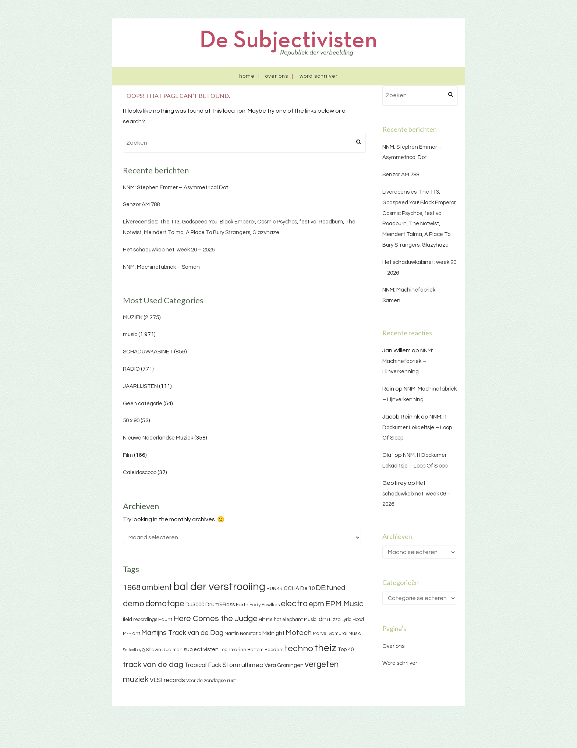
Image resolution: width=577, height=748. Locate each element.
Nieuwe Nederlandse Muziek (158, 438)
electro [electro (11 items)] (294, 603)
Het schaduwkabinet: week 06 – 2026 (416, 493)
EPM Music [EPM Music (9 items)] (344, 604)
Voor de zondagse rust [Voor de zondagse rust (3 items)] (211, 680)
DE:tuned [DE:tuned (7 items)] (330, 588)
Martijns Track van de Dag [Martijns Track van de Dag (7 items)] (182, 632)
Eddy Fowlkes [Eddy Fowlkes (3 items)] (264, 604)
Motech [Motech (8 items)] (299, 632)
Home (247, 76)
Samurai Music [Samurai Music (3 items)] (345, 633)
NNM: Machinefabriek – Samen (161, 267)
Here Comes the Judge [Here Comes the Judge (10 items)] (215, 618)
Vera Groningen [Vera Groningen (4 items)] (284, 665)
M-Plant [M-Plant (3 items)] (131, 633)
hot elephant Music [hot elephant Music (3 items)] (295, 619)
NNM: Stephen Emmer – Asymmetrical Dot (175, 187)
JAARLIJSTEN (140, 386)
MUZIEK (132, 317)
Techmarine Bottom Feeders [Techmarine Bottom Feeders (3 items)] (251, 649)
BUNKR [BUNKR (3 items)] (274, 588)
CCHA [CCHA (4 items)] (291, 588)
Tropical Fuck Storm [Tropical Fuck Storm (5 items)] (212, 665)
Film (128, 455)
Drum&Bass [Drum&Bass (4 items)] (220, 604)
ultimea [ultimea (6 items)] (252, 664)
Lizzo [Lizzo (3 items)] (334, 619)
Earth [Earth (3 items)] (242, 604)
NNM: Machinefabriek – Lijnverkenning (407, 361)
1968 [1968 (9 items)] (132, 588)
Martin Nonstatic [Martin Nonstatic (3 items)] (242, 633)
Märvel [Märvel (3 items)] (320, 633)
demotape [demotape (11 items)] (164, 603)
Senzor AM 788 (141, 204)
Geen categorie (142, 403)
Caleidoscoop (139, 472)
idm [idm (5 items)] (323, 619)
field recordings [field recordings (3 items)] (140, 619)
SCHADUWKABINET (148, 351)
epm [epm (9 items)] (316, 604)
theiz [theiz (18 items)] (325, 648)
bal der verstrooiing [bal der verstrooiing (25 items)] (219, 586)
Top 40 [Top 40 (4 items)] (345, 649)
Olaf (387, 455)
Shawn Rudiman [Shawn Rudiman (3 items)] (164, 649)
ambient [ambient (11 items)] (157, 587)
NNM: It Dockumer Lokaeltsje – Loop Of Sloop (417, 427)
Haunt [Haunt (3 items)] (165, 619)
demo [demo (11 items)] (133, 603)
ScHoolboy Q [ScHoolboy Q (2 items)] (134, 650)
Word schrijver (319, 76)
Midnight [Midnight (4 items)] (273, 633)
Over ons (276, 76)
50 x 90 (131, 420)
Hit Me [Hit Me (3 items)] (266, 619)
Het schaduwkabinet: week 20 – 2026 (169, 250)
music (130, 334)
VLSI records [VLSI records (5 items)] (167, 680)
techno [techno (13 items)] (298, 648)
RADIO (131, 369)
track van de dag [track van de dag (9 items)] (153, 664)
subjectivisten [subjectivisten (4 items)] (201, 649)
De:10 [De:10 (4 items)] (307, 588)
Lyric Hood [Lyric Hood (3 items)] (352, 619)
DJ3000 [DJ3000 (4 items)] (194, 604)
